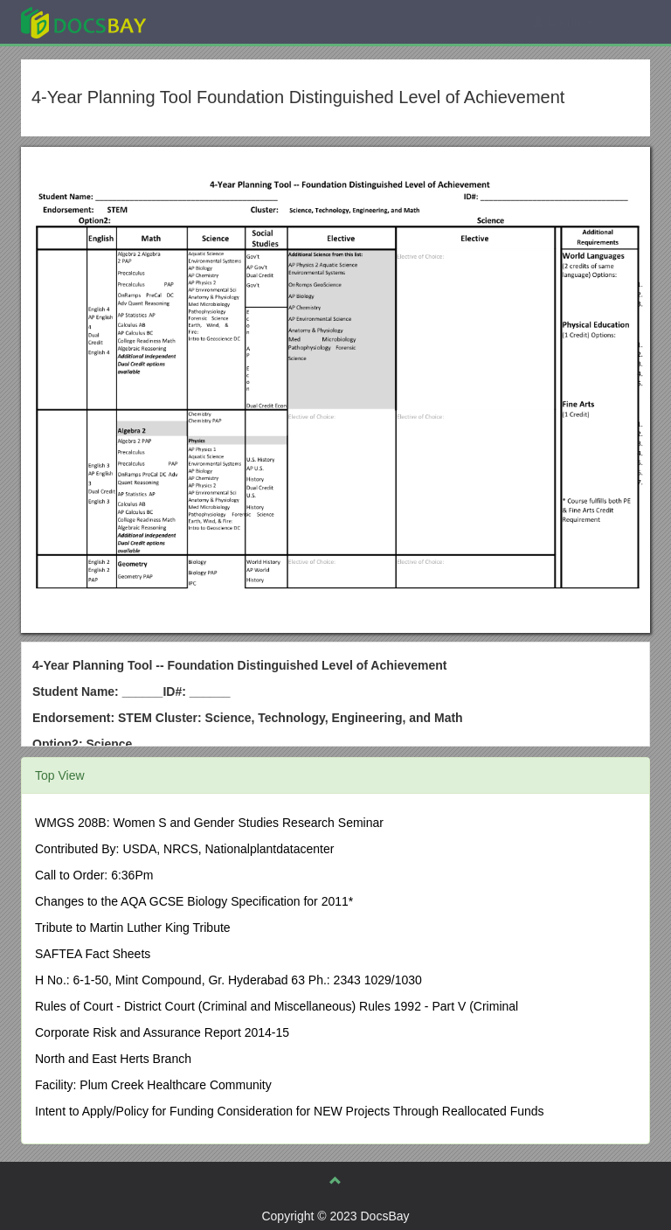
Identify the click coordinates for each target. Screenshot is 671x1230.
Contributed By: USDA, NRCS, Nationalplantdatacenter (184, 849)
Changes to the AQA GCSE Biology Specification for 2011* (194, 901)
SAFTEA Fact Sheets (92, 954)
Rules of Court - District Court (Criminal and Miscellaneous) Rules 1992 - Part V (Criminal (276, 1006)
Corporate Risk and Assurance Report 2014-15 (162, 1032)
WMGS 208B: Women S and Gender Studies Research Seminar (209, 823)
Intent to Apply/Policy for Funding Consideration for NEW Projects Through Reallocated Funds (289, 1111)
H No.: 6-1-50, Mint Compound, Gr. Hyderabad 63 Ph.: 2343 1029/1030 (228, 980)
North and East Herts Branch (113, 1059)
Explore (214, 21)
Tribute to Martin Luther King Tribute (133, 928)
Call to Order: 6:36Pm (94, 875)
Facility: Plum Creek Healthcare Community (153, 1085)
